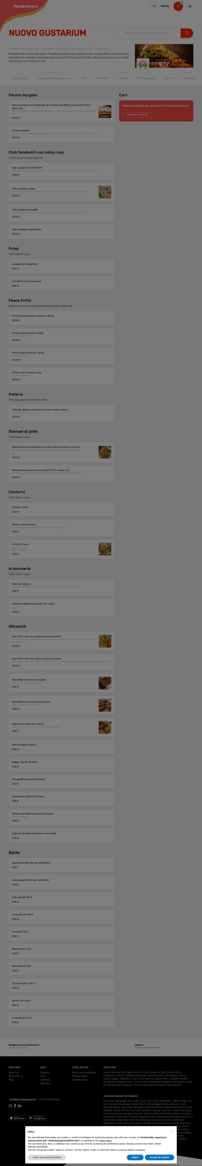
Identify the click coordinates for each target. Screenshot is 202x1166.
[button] (172, 1131)
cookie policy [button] (105, 1140)
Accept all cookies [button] (159, 1157)
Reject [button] (135, 1157)
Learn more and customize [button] (47, 1157)
